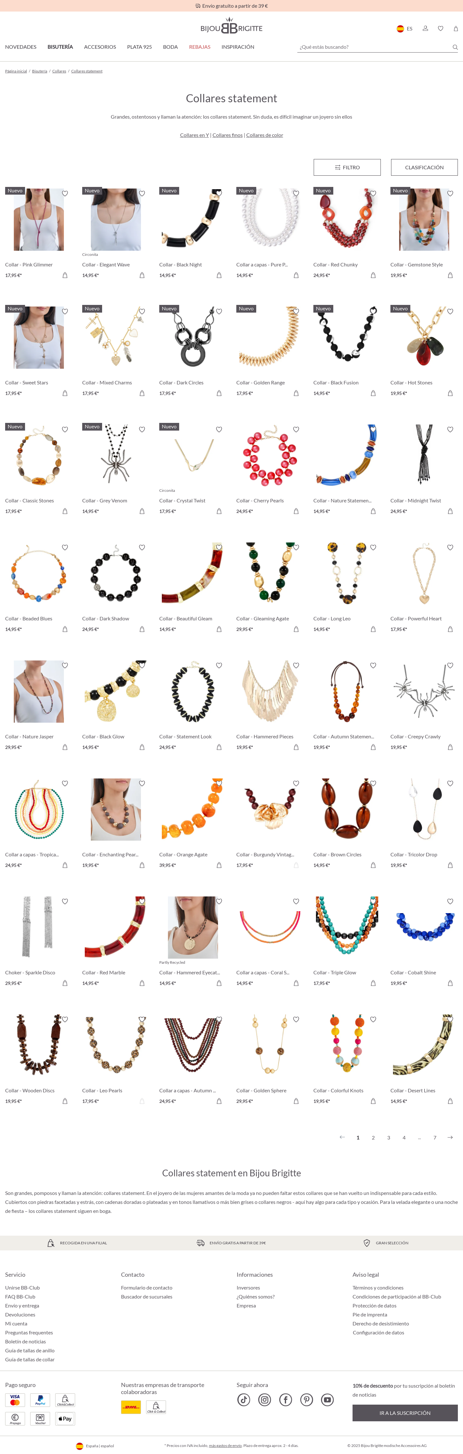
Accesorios (100, 47)
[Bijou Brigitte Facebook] (285, 1399)
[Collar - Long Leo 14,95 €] (347, 589)
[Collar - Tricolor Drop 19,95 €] (424, 825)
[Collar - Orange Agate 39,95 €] (193, 825)
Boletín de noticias (25, 1341)
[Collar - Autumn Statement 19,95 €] (347, 707)
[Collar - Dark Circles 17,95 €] (193, 353)
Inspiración (238, 47)
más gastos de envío (225, 1445)
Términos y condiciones (378, 1287)
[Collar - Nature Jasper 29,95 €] (39, 707)
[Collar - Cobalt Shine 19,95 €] (424, 943)
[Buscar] (455, 47)
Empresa (246, 1305)
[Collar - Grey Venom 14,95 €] (116, 471)
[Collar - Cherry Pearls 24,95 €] (270, 471)
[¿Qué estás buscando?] (377, 47)
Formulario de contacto (146, 1287)
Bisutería (60, 47)
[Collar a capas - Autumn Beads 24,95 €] (193, 1061)
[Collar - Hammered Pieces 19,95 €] (270, 707)
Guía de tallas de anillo (30, 1350)
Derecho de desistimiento (381, 1323)
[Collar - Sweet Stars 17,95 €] (39, 353)
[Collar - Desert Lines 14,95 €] (424, 1061)
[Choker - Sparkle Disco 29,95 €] (39, 943)
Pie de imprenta (370, 1314)
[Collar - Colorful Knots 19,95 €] (347, 1061)
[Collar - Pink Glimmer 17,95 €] (39, 235)
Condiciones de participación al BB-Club (397, 1296)
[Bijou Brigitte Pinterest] (306, 1399)
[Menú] (347, 167)
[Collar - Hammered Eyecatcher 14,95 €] (193, 943)
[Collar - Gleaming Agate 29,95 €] (270, 589)
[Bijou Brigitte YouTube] (327, 1399)
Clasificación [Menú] (424, 167)
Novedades (20, 47)
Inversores (248, 1287)
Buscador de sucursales (146, 1296)
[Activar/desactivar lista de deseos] (65, 193)
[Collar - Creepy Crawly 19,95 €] (424, 707)
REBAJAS (199, 47)
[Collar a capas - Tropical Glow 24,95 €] (39, 825)
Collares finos (228, 135)
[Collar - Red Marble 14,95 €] (116, 943)
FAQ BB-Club (20, 1296)
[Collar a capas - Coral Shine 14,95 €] (270, 943)
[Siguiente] (450, 1137)
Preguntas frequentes (29, 1332)
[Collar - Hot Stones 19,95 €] (424, 353)
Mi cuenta (16, 1323)
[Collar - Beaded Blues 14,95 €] (39, 589)
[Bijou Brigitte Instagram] (265, 1399)
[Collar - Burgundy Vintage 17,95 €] (270, 825)
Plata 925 (139, 47)
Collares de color (264, 135)
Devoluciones (20, 1314)
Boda (170, 47)
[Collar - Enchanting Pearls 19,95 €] (116, 825)
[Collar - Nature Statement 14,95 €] (347, 471)
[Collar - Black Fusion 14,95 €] (347, 353)
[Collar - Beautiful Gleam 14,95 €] (193, 589)
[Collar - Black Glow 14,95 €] (116, 707)
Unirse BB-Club (22, 1287)
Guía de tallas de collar (30, 1359)
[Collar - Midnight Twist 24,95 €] (424, 471)
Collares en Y (194, 135)
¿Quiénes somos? (256, 1296)
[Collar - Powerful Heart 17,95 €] (424, 589)
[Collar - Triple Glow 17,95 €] (347, 943)
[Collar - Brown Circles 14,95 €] (347, 825)
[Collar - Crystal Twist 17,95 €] (193, 471)
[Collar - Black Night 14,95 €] (193, 235)
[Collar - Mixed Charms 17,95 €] (116, 353)
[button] (425, 28)
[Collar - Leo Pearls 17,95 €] (116, 1061)
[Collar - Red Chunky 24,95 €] (347, 235)
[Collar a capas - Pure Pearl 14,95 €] (270, 235)
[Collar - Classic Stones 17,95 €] (39, 471)
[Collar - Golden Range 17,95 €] (270, 353)
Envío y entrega (22, 1305)
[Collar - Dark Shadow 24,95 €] (116, 589)
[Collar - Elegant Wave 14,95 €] (116, 235)
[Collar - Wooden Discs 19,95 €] (39, 1061)
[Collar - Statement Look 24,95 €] (193, 707)
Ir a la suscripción (405, 1413)
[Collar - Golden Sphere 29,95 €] (270, 1061)
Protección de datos (375, 1305)
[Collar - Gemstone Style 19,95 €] (424, 235)
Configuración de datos (378, 1332)
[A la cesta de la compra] (65, 275)
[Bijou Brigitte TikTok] (244, 1399)
